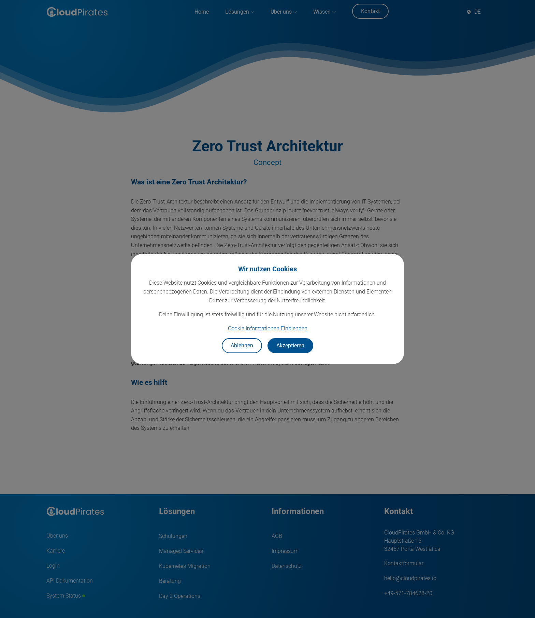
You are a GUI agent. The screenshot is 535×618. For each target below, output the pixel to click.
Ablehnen (242, 345)
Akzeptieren (290, 345)
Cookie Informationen (267, 328)
